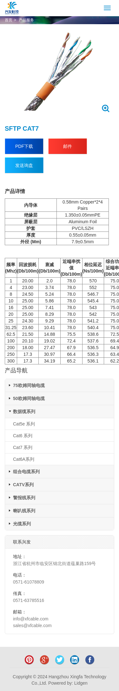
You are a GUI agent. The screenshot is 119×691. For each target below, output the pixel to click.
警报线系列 (24, 497)
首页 (8, 20)
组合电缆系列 (26, 471)
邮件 (67, 146)
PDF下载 (24, 146)
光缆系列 (22, 523)
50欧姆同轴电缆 (29, 398)
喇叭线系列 (24, 510)
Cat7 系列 (22, 447)
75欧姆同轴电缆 (29, 385)
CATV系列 (23, 484)
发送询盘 (24, 165)
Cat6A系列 (23, 459)
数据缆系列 (24, 411)
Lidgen (81, 683)
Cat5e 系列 (24, 423)
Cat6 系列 (22, 435)
